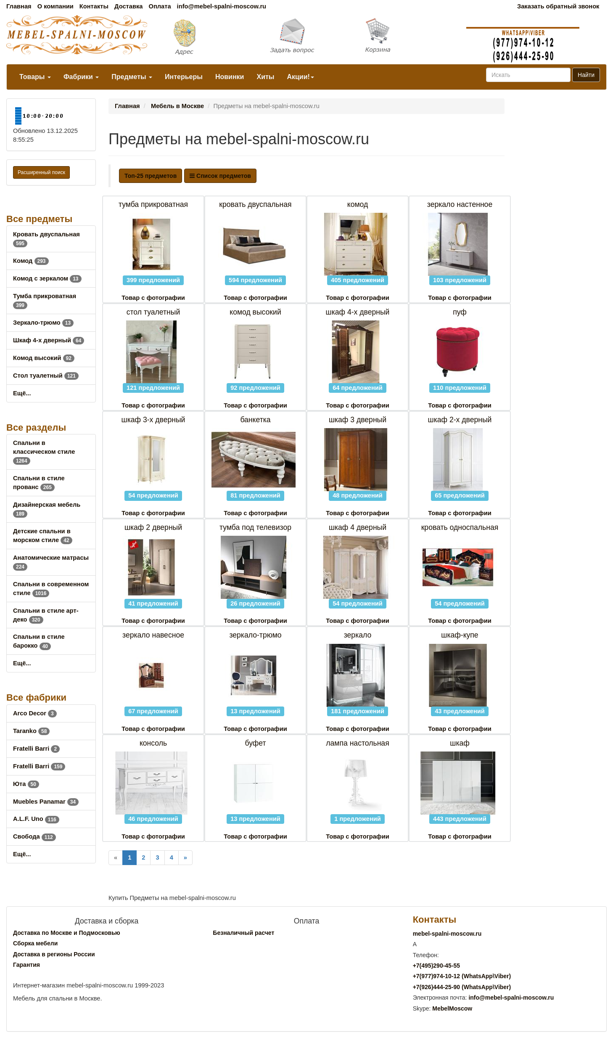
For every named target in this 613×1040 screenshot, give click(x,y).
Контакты (93, 6)
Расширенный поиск (41, 172)
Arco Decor (35, 713)
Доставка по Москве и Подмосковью (66, 932)
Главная (19, 6)
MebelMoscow (452, 1008)
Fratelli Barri (36, 748)
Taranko (31, 731)
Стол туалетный (46, 375)
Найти (586, 74)
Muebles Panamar (46, 801)
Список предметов (220, 175)
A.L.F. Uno (36, 818)
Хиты (265, 76)
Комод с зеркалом (47, 278)
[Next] (185, 857)
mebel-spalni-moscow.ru (447, 933)
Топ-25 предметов (150, 175)
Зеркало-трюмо (43, 322)
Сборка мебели (35, 943)
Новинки (229, 76)
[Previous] (115, 857)
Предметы (131, 76)
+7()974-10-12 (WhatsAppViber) (462, 976)
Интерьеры (184, 76)
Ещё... (22, 393)
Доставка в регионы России (54, 954)
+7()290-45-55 (436, 965)
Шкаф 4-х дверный (48, 340)
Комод (31, 260)
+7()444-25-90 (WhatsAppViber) (462, 987)
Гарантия (26, 964)
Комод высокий (43, 358)
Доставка (128, 6)
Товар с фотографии (153, 297)
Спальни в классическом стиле (44, 451)
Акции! (300, 76)
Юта (26, 784)
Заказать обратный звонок (558, 6)
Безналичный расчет (243, 932)
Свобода (34, 836)
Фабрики (81, 76)
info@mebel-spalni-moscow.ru (221, 6)
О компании (55, 6)
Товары (35, 76)
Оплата (159, 6)
